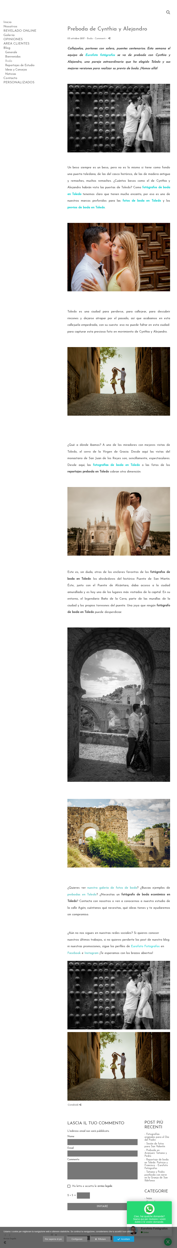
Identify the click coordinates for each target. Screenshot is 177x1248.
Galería (9, 35)
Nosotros (10, 26)
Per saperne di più (53, 1239)
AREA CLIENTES (16, 43)
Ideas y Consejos (16, 69)
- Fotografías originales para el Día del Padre (157, 1137)
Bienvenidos (13, 56)
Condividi (74, 1104)
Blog (6, 48)
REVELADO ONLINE (19, 31)
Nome (70, 1136)
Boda (8, 61)
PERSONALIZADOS (18, 82)
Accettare (124, 1239)
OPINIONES (13, 39)
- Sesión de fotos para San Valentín (155, 1145)
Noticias (10, 74)
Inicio (7, 22)
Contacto (10, 78)
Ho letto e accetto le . (92, 1186)
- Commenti (99, 38)
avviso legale (104, 1186)
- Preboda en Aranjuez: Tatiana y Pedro (156, 1153)
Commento (73, 1159)
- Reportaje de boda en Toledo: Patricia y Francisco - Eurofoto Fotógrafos (157, 1164)
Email (70, 1148)
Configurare (77, 1239)
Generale (11, 52)
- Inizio (148, 1198)
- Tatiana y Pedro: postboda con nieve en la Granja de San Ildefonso (156, 1176)
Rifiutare (100, 1239)
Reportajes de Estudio (19, 65)
